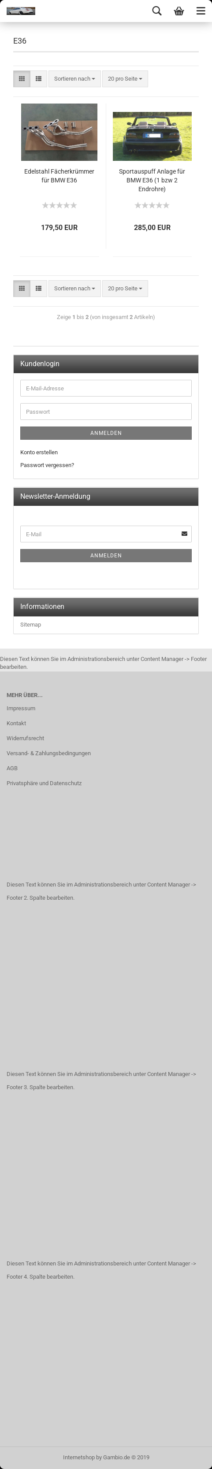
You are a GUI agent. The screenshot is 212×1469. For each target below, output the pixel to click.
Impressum (21, 708)
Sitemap (30, 624)
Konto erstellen (39, 452)
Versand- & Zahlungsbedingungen (49, 753)
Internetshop (79, 1457)
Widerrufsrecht (25, 738)
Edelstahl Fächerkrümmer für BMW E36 (59, 176)
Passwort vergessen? (47, 465)
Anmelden (106, 433)
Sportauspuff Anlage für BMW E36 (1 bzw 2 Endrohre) (152, 180)
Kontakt (16, 723)
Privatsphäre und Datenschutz (44, 783)
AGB (12, 768)
